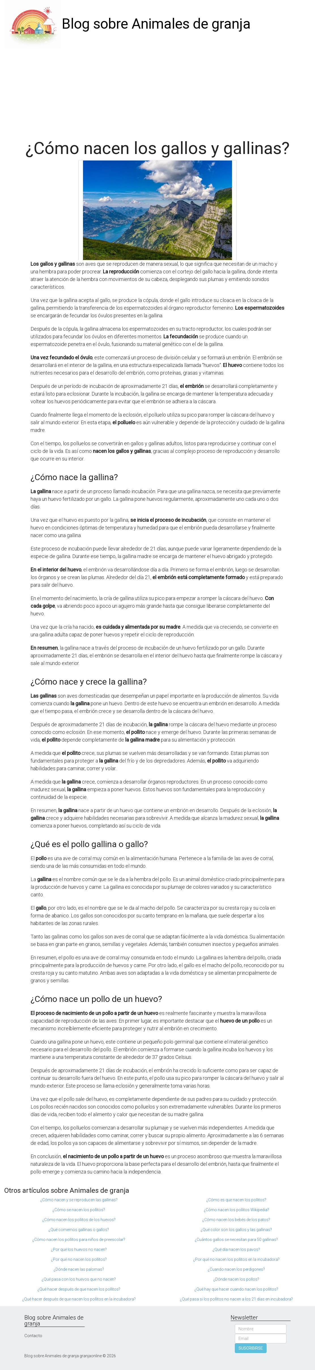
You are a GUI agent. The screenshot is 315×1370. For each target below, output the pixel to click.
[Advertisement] (157, 90)
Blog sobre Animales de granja (156, 24)
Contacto (33, 1335)
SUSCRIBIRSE (251, 1348)
